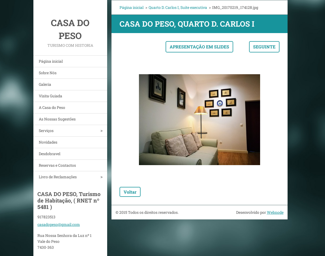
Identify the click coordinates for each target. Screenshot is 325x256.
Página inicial (51, 61)
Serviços (46, 130)
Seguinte (264, 46)
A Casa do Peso (52, 107)
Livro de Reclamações (58, 176)
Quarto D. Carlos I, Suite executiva (178, 7)
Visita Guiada (50, 95)
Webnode (275, 212)
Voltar (130, 192)
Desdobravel (49, 153)
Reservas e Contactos (57, 165)
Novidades (48, 142)
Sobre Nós (48, 72)
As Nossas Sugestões (57, 119)
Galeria (45, 84)
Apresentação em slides (199, 46)
